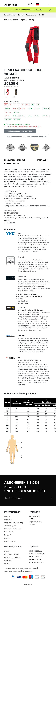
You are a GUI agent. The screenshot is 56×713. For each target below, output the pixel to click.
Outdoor (21, 15)
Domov (6, 20)
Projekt (6, 538)
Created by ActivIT (28, 584)
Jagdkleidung (31, 15)
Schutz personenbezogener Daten (13, 568)
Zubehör (42, 15)
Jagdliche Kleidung (27, 20)
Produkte (15, 20)
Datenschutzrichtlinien (30, 568)
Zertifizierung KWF (10, 526)
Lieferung (7, 551)
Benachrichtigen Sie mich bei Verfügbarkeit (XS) (27, 137)
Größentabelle (11, 163)
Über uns (7, 516)
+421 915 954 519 (35, 559)
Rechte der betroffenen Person (12, 571)
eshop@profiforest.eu (36, 562)
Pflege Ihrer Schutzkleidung (13, 523)
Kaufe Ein (39, 10)
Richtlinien (7, 561)
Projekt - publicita (10, 541)
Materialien (41, 160)
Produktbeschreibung (14, 160)
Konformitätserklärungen (12, 529)
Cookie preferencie (27, 571)
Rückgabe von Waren (11, 554)
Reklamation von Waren (12, 557)
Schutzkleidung (9, 15)
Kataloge (7, 564)
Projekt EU (7, 535)
